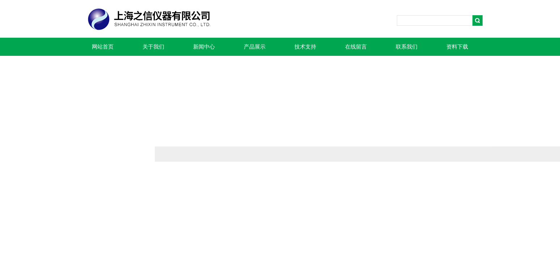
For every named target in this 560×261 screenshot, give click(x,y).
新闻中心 (204, 47)
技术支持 (305, 47)
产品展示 (255, 47)
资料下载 (457, 47)
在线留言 (356, 47)
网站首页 (103, 47)
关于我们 (153, 47)
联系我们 (406, 47)
